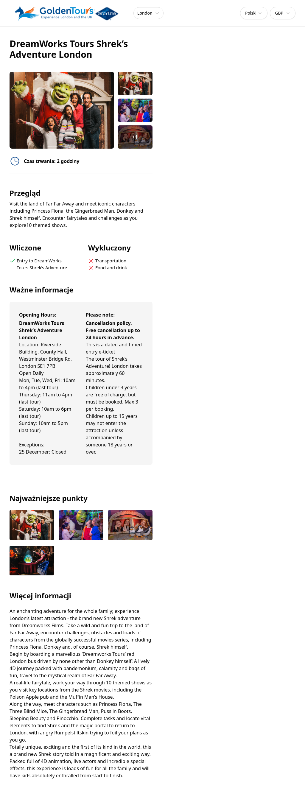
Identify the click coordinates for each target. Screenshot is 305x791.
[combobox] (253, 13)
